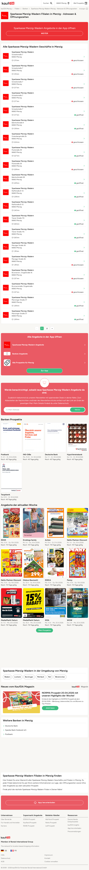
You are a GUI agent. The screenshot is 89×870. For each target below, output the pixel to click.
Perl (49, 677)
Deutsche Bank (10, 726)
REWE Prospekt (28, 826)
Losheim (17, 677)
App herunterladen (74, 828)
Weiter (77, 410)
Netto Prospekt (51, 823)
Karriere (4, 826)
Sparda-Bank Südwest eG (14, 730)
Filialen (17, 9)
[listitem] (11, 441)
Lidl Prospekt (50, 826)
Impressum (48, 855)
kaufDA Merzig (6, 9)
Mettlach (40, 677)
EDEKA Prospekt (29, 819)
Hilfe (2, 855)
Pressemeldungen (74, 831)
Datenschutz (63, 403)
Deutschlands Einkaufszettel (73, 820)
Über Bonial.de (6, 819)
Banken (25, 9)
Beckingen (29, 677)
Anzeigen (83, 9)
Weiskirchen (60, 677)
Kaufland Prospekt (29, 823)
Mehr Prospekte (44, 630)
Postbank (8, 734)
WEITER (44, 33)
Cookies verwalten (51, 862)
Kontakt (47, 858)
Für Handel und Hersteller (10, 823)
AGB (2, 862)
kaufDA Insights (73, 825)
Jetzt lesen (50, 708)
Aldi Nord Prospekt (52, 819)
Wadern (7, 677)
